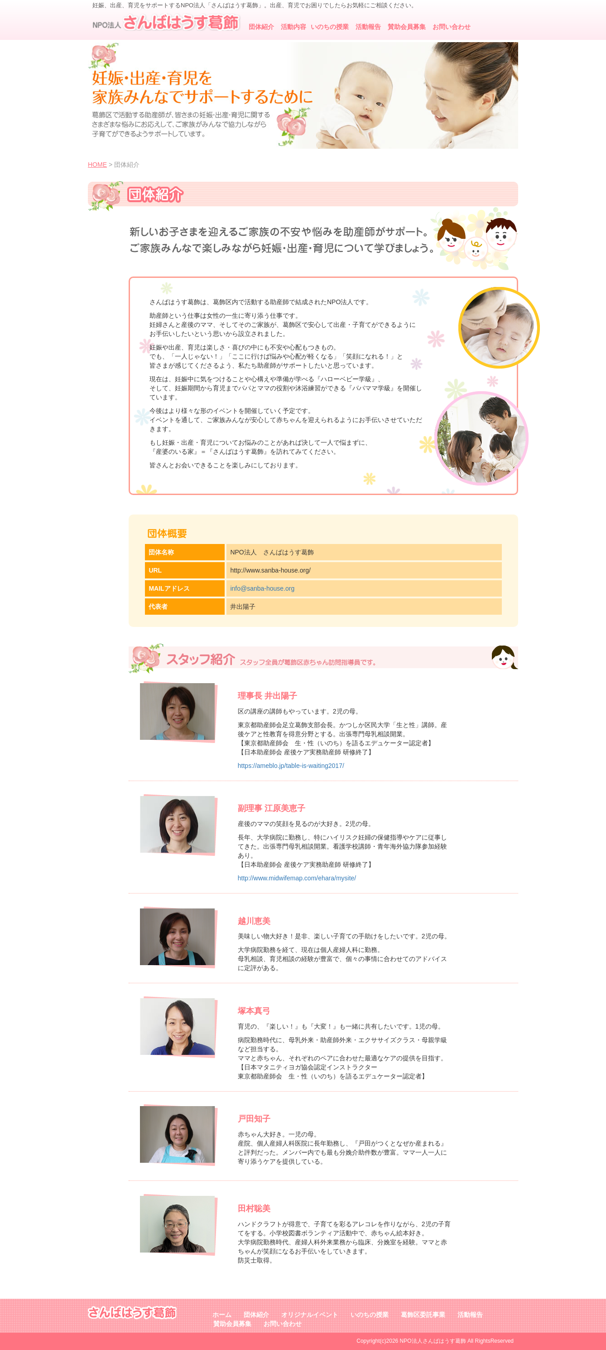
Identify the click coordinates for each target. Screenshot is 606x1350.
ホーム (221, 1314)
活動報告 (368, 26)
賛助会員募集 (407, 26)
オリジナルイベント (309, 1314)
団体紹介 (261, 26)
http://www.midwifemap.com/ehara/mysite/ (297, 878)
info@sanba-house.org (262, 588)
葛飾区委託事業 (423, 1314)
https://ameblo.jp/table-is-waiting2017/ (291, 765)
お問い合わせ (452, 26)
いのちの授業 (330, 26)
